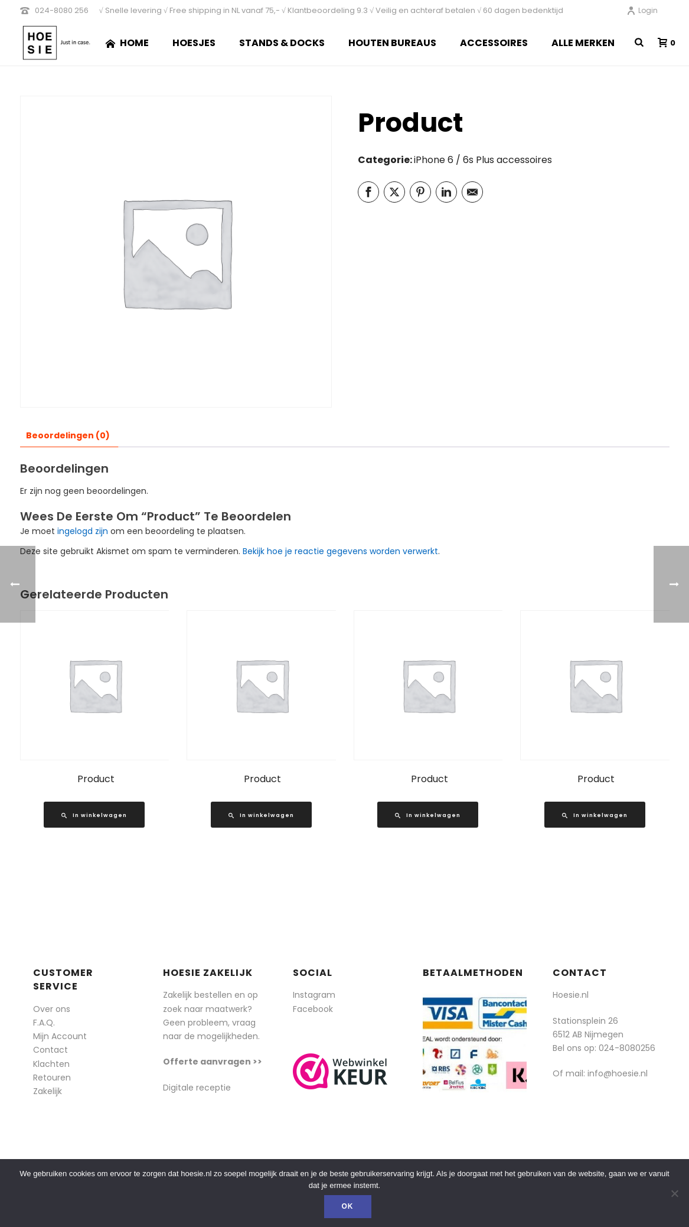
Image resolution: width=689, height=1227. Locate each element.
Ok (348, 1206)
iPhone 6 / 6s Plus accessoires (483, 160)
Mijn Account (60, 1036)
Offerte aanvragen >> (212, 1061)
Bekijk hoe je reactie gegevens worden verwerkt (340, 551)
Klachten (51, 1064)
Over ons (51, 1009)
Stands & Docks (282, 43)
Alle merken (583, 43)
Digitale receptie (197, 1087)
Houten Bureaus (392, 43)
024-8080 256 (62, 10)
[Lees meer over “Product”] (94, 815)
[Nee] (674, 1193)
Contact (50, 1050)
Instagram (314, 995)
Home (127, 43)
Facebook (313, 1009)
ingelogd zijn (82, 531)
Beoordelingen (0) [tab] (68, 435)
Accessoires (494, 43)
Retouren (52, 1077)
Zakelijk (47, 1091)
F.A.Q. (44, 1023)
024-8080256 (627, 1048)
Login (642, 10)
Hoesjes (193, 43)
